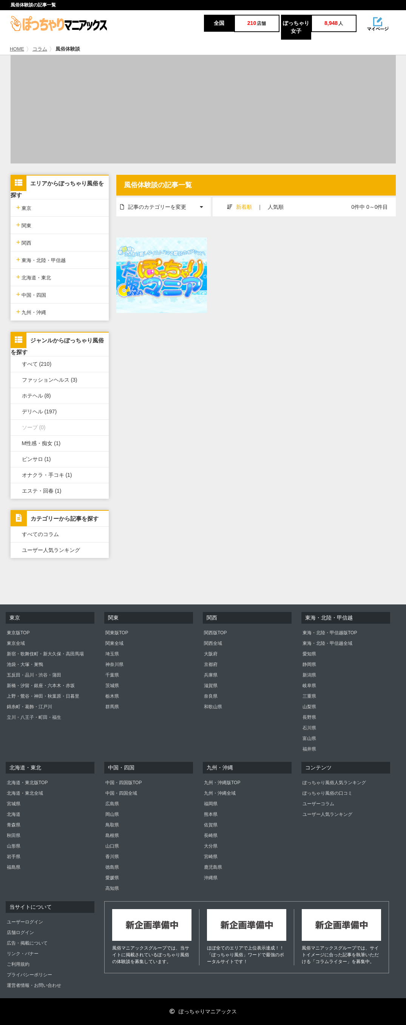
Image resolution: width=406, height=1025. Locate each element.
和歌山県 (213, 706)
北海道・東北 (33, 277)
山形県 (13, 846)
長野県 (309, 717)
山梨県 (309, 706)
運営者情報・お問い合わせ (34, 985)
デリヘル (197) (39, 411)
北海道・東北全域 (25, 793)
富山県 (309, 738)
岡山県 (112, 814)
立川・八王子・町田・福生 (34, 717)
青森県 (13, 825)
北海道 (13, 814)
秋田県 (13, 835)
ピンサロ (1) (36, 459)
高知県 (112, 888)
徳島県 (112, 867)
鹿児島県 (213, 867)
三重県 (309, 696)
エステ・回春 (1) (42, 491)
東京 (24, 207)
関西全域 (213, 643)
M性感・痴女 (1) (41, 443)
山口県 (112, 846)
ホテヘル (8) (36, 396)
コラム (39, 49)
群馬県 (112, 706)
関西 (24, 242)
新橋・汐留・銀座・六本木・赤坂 (41, 685)
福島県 (13, 867)
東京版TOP (18, 632)
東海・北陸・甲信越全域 (327, 643)
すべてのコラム (40, 534)
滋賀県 (211, 685)
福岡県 (211, 803)
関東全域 (114, 643)
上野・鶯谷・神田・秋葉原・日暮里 (43, 696)
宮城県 (13, 803)
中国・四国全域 (121, 793)
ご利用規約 (18, 964)
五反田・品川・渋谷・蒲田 (34, 675)
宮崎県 (211, 856)
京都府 (211, 664)
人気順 (276, 207)
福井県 (309, 749)
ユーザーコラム (318, 803)
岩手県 (13, 856)
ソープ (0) (34, 427)
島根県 (112, 835)
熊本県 (211, 814)
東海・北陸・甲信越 (41, 260)
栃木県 (112, 696)
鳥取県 (112, 825)
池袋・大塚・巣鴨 (25, 664)
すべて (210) (37, 364)
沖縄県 (211, 877)
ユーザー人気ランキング (51, 550)
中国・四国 (31, 294)
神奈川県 (114, 664)
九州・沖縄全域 (220, 793)
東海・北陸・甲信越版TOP (330, 632)
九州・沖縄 (31, 312)
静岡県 (309, 664)
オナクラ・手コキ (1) (47, 475)
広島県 (112, 803)
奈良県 (211, 696)
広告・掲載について (27, 943)
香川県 (112, 856)
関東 (24, 225)
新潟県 (309, 675)
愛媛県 (112, 877)
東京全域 (16, 643)
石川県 (309, 728)
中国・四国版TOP (123, 782)
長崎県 (211, 835)
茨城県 (112, 685)
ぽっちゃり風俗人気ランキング (334, 782)
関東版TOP (116, 632)
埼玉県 (112, 654)
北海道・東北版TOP (27, 782)
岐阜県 (309, 685)
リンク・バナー (23, 953)
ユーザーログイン (25, 922)
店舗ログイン (20, 932)
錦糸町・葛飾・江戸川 (29, 706)
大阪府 (211, 654)
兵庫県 (211, 675)
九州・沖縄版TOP (222, 782)
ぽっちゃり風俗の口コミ (327, 793)
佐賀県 (211, 825)
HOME (17, 49)
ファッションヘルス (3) (49, 380)
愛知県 (309, 654)
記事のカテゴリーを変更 (165, 203)
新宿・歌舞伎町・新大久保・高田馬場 (45, 654)
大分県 (211, 846)
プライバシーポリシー (29, 974)
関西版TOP (215, 632)
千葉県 (112, 675)
